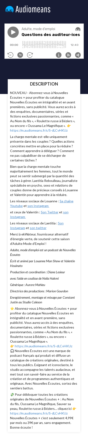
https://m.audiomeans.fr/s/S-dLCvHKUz (39, 130)
